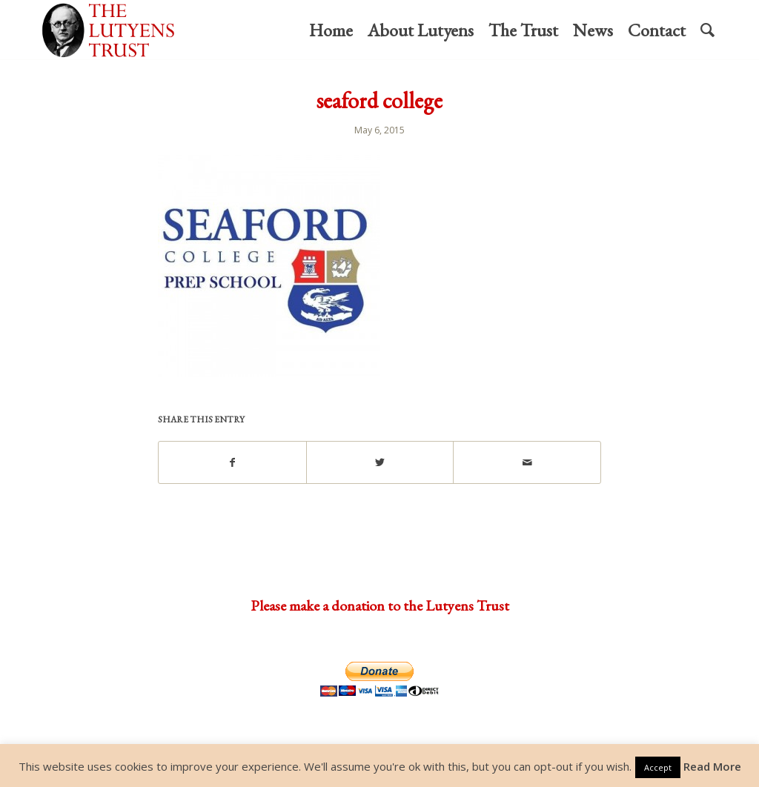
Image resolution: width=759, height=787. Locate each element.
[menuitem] (331, 30)
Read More (712, 766)
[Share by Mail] (527, 462)
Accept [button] (658, 767)
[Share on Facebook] (232, 462)
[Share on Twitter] (380, 462)
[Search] (707, 30)
